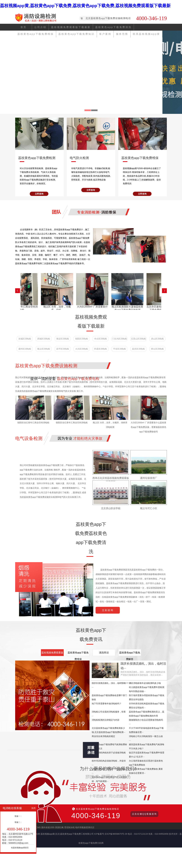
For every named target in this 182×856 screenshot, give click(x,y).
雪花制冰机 (69, 827)
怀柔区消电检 (100, 349)
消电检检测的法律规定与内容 (105, 720)
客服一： (18, 816)
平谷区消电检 (119, 349)
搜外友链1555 (47, 827)
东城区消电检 (24, 338)
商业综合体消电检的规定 (103, 736)
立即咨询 (39, 194)
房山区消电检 (157, 338)
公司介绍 (40, 27)
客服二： (18, 822)
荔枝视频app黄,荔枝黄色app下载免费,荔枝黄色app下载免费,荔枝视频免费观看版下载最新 (85, 5)
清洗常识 (104, 652)
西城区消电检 (43, 338)
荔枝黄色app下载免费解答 (129, 653)
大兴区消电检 (81, 349)
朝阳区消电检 (81, 338)
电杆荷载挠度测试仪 (84, 827)
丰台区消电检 (100, 338)
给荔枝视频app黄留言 (20, 848)
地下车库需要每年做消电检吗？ (106, 703)
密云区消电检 (157, 349)
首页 (23, 27)
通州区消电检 (24, 349)
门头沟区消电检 (119, 338)
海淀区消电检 (62, 338)
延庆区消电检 (138, 349)
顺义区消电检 (43, 349)
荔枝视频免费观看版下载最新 (71, 27)
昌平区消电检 (62, 349)
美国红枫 (59, 827)
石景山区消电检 (138, 338)
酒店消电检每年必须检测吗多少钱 (145, 683)
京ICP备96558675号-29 (116, 834)
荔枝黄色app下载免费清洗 (113, 27)
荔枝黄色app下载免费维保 (78, 653)
